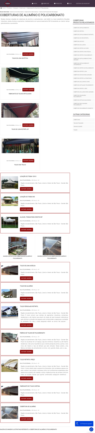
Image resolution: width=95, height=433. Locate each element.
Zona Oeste (21, 404)
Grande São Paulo (44, 404)
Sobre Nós (45, 4)
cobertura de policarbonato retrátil (84, 34)
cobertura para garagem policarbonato (80, 104)
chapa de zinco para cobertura (31, 11)
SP (21, 389)
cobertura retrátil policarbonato (83, 55)
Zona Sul (28, 404)
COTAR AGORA (9, 59)
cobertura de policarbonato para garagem (48, 11)
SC (29, 389)
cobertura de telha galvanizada (82, 100)
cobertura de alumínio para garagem (83, 92)
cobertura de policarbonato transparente (81, 64)
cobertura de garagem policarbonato (80, 96)
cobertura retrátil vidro (80, 88)
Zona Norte (13, 404)
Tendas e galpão (78, 126)
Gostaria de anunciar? (83, 3)
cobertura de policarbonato (81, 27)
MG (13, 389)
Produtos (58, 4)
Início (34, 4)
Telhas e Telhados (78, 123)
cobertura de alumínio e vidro (82, 81)
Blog (69, 4)
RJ (9, 389)
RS (33, 389)
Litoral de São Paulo (55, 404)
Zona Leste (35, 404)
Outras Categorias (81, 114)
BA (40, 389)
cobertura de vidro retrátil (81, 38)
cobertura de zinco (79, 41)
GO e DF (50, 389)
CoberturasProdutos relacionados (83, 21)
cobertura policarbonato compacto (83, 108)
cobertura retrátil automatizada (83, 78)
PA (59, 389)
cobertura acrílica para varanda (17, 11)
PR (25, 389)
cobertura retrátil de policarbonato (84, 68)
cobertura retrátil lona (80, 71)
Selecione (4, 389)
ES (17, 389)
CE (44, 389)
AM (55, 389)
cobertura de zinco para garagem (83, 74)
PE (36, 389)
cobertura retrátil (79, 31)
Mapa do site (67, 420)
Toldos (75, 130)
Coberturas (77, 119)
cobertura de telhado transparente (83, 85)
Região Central (5, 404)
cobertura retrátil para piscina (82, 51)
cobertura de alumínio (80, 44)
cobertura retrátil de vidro (81, 48)
